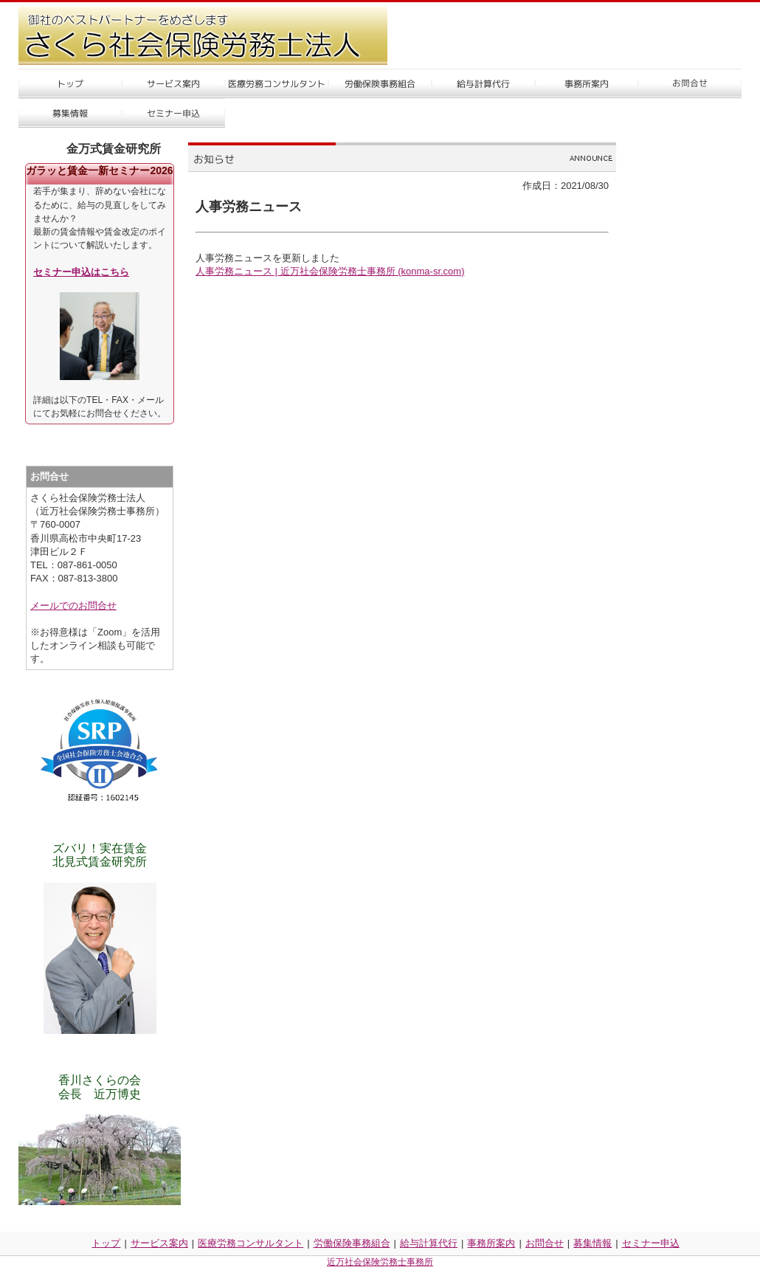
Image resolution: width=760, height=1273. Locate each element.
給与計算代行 (428, 1243)
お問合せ (544, 1243)
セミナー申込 (651, 1243)
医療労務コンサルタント (250, 1243)
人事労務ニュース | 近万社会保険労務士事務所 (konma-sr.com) (330, 271)
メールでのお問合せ (73, 605)
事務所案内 (491, 1243)
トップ (105, 1243)
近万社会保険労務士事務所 (380, 1262)
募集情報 (592, 1243)
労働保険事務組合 (352, 1243)
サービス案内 (159, 1243)
